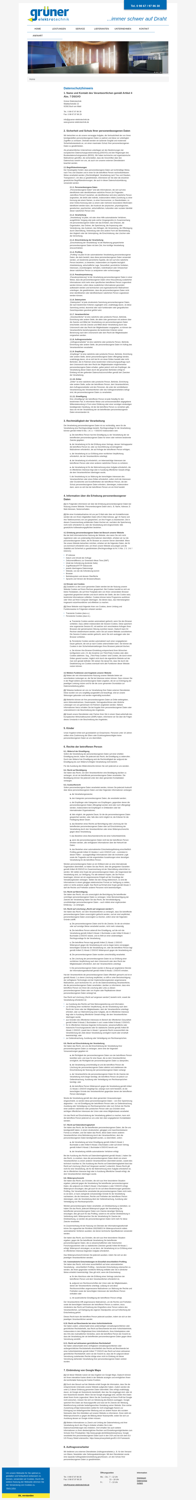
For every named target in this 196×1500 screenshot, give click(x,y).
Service (80, 29)
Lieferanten (101, 29)
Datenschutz (142, 1481)
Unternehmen (123, 29)
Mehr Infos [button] (11, 1488)
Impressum (141, 1478)
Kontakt (144, 29)
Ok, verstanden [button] (26, 1495)
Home (37, 29)
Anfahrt (38, 35)
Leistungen (59, 29)
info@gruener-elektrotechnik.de (76, 1485)
